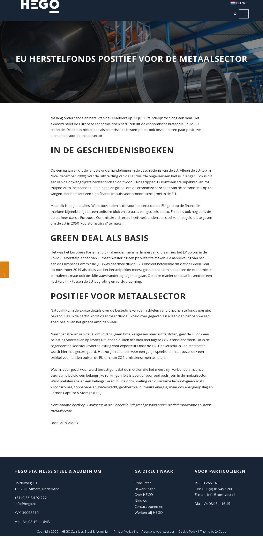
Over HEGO (144, 497)
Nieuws (141, 503)
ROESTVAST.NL (207, 485)
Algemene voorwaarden (158, 534)
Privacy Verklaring (126, 534)
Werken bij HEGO (149, 515)
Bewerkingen (145, 491)
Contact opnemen (149, 509)
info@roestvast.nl (221, 497)
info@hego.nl (25, 506)
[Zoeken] (235, 14)
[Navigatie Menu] (244, 13)
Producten (143, 485)
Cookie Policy (188, 534)
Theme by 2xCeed (213, 534)
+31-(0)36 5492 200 (217, 491)
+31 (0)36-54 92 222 (30, 500)
